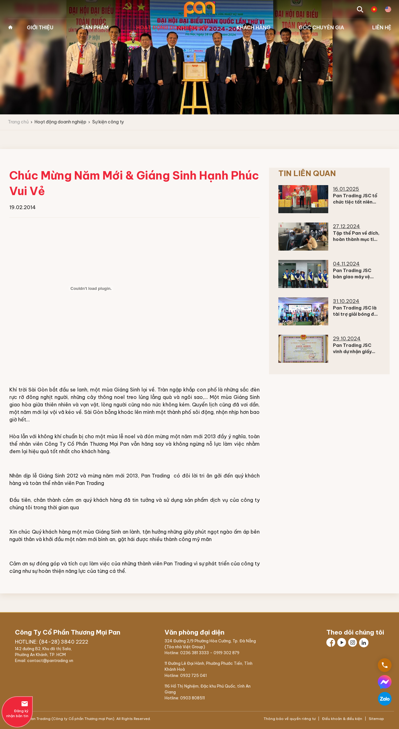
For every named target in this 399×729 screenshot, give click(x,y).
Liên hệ (381, 27)
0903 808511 (192, 697)
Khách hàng (254, 27)
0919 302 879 (226, 652)
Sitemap (376, 719)
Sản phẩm (94, 27)
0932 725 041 (193, 675)
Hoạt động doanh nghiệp (172, 27)
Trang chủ (10, 27)
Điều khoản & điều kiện (342, 719)
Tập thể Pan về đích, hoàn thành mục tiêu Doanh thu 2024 (356, 239)
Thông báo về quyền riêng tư (290, 719)
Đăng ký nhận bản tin (17, 709)
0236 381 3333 (194, 652)
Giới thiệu (40, 27)
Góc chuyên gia (321, 27)
